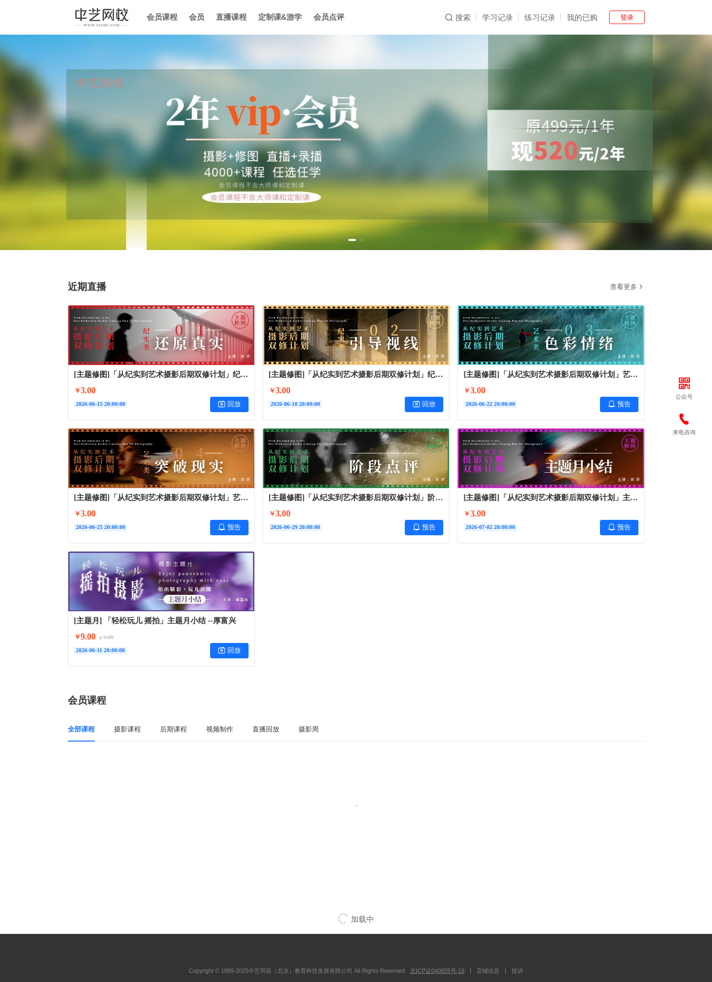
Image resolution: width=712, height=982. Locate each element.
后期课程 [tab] (173, 729)
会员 (196, 17)
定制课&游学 (280, 17)
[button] (352, 240)
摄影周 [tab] (309, 729)
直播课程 (231, 17)
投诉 (517, 971)
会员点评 (328, 17)
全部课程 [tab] (81, 729)
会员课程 (162, 17)
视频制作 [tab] (219, 729)
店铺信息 (488, 971)
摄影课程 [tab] (127, 729)
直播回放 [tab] (265, 729)
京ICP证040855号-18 (437, 971)
